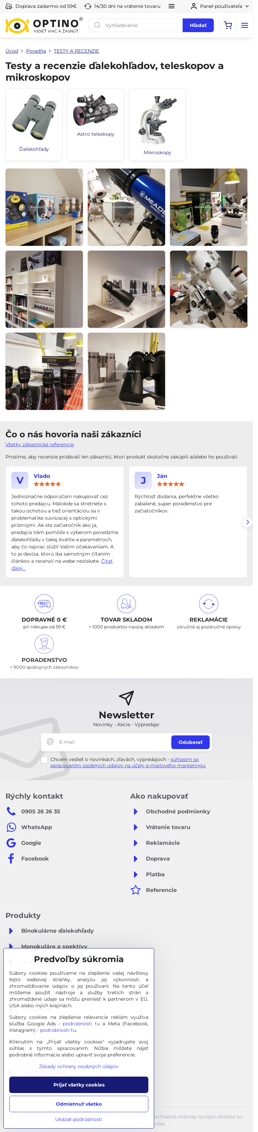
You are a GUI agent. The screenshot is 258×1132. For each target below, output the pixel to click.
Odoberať (190, 742)
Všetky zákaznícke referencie (39, 444)
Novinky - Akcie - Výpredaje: (126, 724)
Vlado (42, 476)
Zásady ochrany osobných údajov (79, 1066)
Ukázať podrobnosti (78, 1119)
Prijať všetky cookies (79, 1085)
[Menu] (244, 25)
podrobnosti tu (81, 1024)
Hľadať (198, 25)
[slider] (47, 484)
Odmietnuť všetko (79, 1104)
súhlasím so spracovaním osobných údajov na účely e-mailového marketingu (128, 762)
